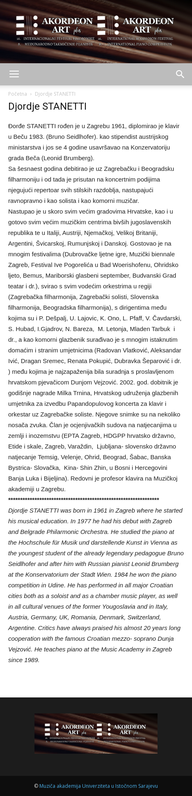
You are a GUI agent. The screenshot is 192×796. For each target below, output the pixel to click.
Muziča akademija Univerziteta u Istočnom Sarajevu (98, 785)
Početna (17, 93)
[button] (180, 74)
